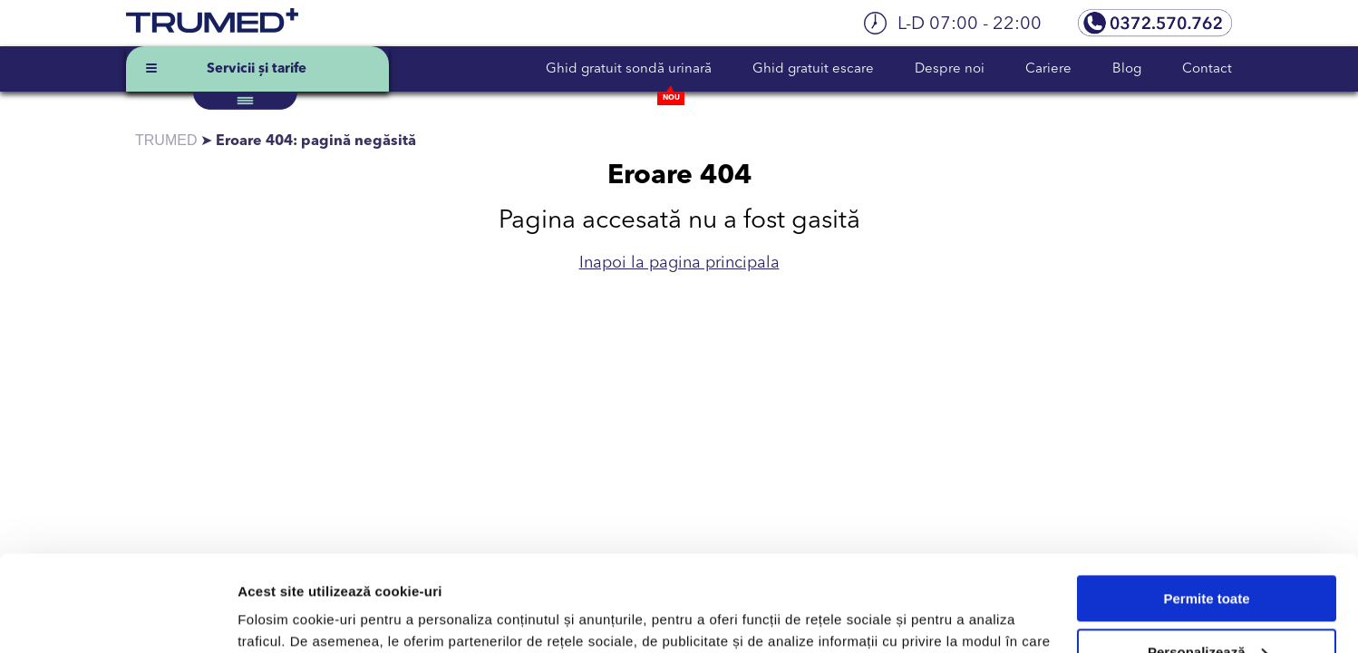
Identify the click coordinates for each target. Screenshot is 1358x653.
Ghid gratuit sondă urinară (629, 69)
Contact (1207, 69)
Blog (1126, 69)
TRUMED (166, 140)
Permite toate (1206, 503)
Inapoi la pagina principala (679, 263)
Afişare (261, 617)
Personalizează (1207, 555)
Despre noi (950, 69)
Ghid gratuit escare (813, 69)
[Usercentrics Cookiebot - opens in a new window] (117, 617)
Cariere (1048, 69)
